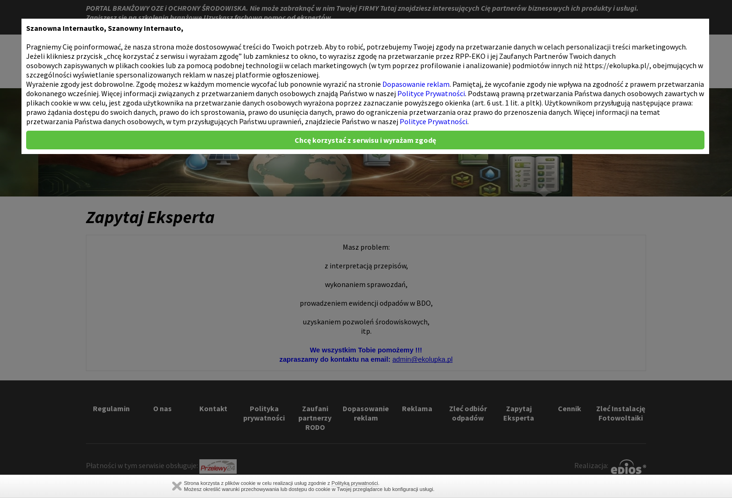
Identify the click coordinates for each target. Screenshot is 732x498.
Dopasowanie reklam (416, 84)
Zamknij (177, 486)
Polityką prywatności (354, 483)
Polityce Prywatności (431, 93)
